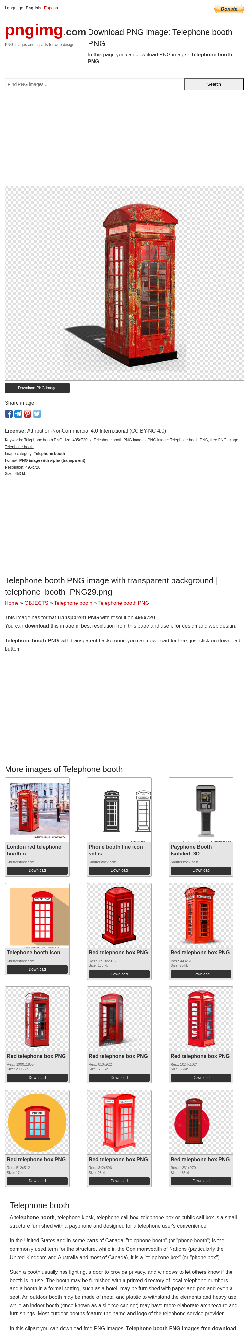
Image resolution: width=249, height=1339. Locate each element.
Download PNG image (37, 388)
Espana (51, 8)
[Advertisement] (124, 140)
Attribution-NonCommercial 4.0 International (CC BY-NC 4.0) (96, 431)
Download (37, 870)
